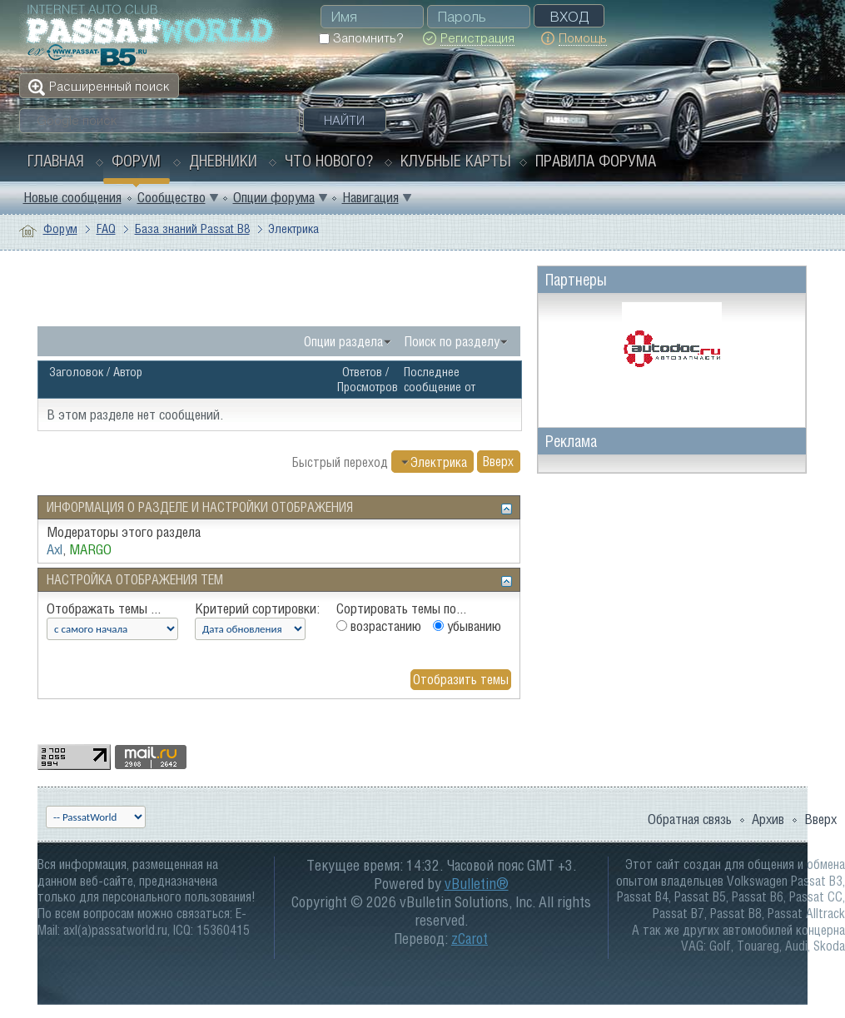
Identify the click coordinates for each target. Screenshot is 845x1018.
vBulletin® (477, 883)
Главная (55, 160)
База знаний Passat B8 (192, 228)
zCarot (469, 938)
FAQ (106, 228)
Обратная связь (690, 819)
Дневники (223, 160)
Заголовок (76, 372)
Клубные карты (455, 160)
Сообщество (171, 197)
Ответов (362, 372)
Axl (54, 549)
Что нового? (329, 160)
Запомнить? (361, 38)
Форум (136, 160)
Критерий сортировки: (257, 608)
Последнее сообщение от (439, 379)
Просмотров (367, 387)
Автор (127, 372)
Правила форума (595, 160)
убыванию (467, 626)
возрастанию (378, 626)
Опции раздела (343, 341)
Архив (768, 819)
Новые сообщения (72, 197)
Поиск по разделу (452, 341)
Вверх (498, 461)
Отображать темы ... (104, 608)
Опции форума (274, 197)
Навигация (370, 197)
